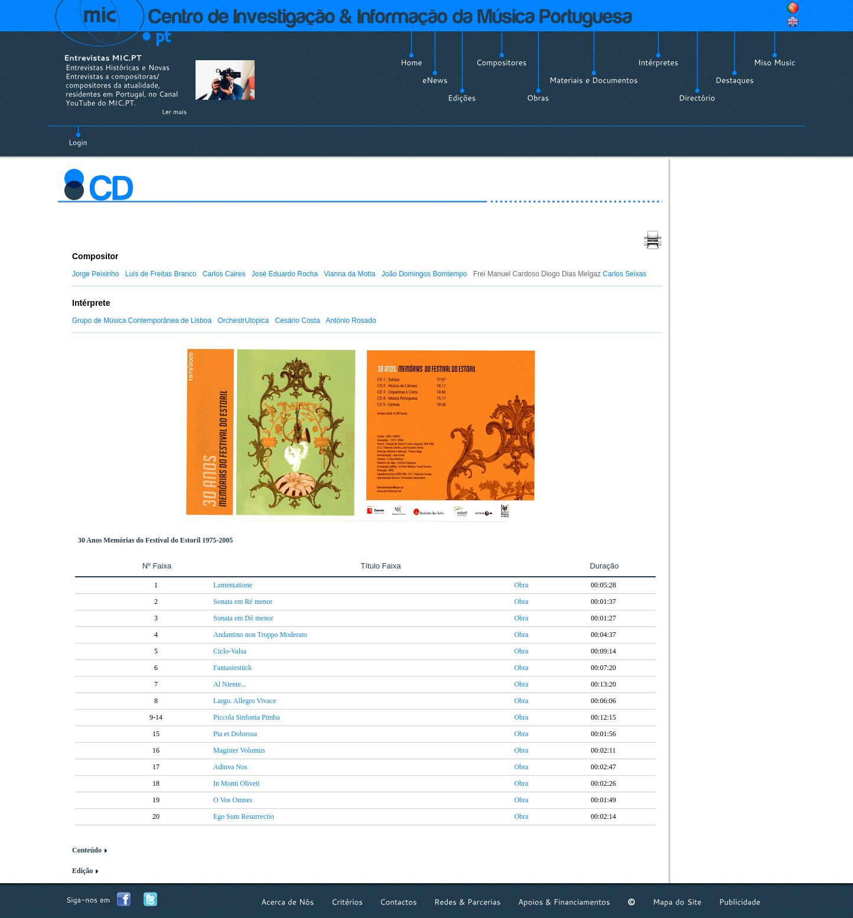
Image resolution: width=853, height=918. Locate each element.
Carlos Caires (224, 274)
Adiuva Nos (230, 767)
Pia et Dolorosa (235, 734)
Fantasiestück (232, 668)
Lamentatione (232, 585)
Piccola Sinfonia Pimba (246, 717)
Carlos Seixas (624, 274)
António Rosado (350, 320)
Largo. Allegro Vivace (244, 701)
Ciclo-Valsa (229, 651)
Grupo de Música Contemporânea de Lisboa (141, 320)
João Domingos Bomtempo (424, 274)
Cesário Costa (297, 320)
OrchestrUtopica (243, 320)
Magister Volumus (239, 750)
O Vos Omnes (232, 800)
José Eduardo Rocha (285, 274)
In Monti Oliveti (236, 783)
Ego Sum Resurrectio (243, 816)
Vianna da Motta (349, 274)
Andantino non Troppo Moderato (260, 634)
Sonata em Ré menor (242, 601)
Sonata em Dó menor (243, 618)
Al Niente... (229, 684)
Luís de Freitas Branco (161, 274)
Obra (521, 585)
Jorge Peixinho (95, 274)
